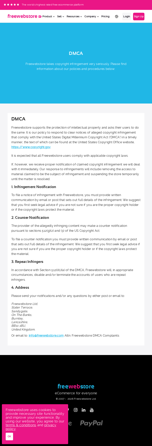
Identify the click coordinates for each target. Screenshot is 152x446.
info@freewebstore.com (46, 335)
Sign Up (138, 16)
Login (126, 16)
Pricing (105, 16)
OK (9, 436)
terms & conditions (21, 425)
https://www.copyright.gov (31, 147)
